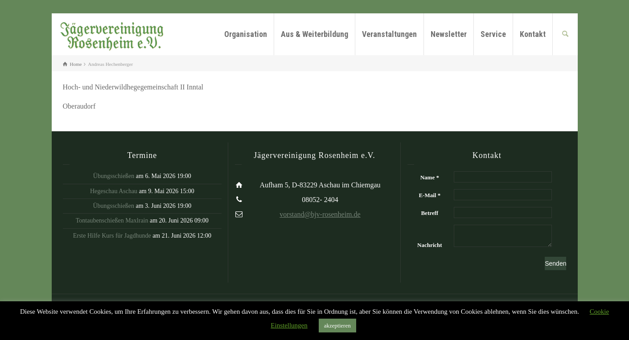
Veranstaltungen (389, 34)
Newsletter (449, 34)
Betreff (429, 213)
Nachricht (429, 245)
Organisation (245, 34)
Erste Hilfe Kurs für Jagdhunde (112, 235)
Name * (429, 177)
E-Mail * (429, 195)
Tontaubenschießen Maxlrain (112, 220)
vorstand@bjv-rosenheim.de (320, 214)
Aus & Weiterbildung (314, 34)
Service (493, 34)
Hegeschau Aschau (113, 191)
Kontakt (533, 34)
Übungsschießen (114, 176)
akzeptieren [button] (337, 325)
